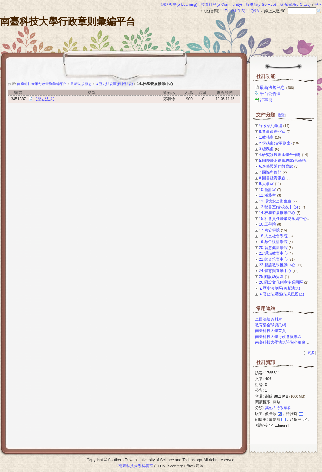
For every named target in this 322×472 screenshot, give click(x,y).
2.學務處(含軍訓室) (275, 143)
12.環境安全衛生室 (275, 201)
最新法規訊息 (277, 87)
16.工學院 (267, 224)
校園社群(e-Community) (221, 4)
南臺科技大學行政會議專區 (278, 336)
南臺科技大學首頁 (270, 331)
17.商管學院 (269, 230)
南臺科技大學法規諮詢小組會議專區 (286, 342)
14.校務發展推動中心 (277, 213)
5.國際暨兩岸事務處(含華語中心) (287, 160)
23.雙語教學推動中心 (277, 265)
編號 (18, 92)
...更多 (310, 353)
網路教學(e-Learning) (179, 4)
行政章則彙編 (270, 125)
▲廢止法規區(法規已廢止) (281, 294)
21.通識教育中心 (273, 253)
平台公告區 (271, 93)
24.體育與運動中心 (275, 271)
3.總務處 (266, 149)
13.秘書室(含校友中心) (278, 207)
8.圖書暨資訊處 (272, 178)
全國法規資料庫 (268, 319)
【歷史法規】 (45, 99)
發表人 (169, 92)
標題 (92, 92)
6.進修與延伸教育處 (276, 166)
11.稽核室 (267, 195)
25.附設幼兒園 (271, 276)
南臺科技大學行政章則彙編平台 (67, 21)
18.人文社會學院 (273, 236)
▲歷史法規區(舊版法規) (279, 288)
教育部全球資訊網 (270, 325)
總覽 (281, 115)
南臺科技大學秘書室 (135, 466)
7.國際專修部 (270, 172)
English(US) (235, 11)
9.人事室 (266, 184)
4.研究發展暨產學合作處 (280, 154)
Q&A (255, 11)
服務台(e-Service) (261, 4)
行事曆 (266, 100)
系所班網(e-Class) (295, 4)
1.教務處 (266, 137)
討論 (203, 92)
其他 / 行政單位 (278, 408)
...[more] (281, 425)
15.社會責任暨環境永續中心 (283, 218)
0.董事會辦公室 (272, 131)
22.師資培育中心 (273, 259)
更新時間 (225, 92)
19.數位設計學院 (273, 242)
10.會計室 (267, 189)
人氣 (189, 92)
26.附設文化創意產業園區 (281, 282)
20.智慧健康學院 (273, 247)
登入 (318, 4)
